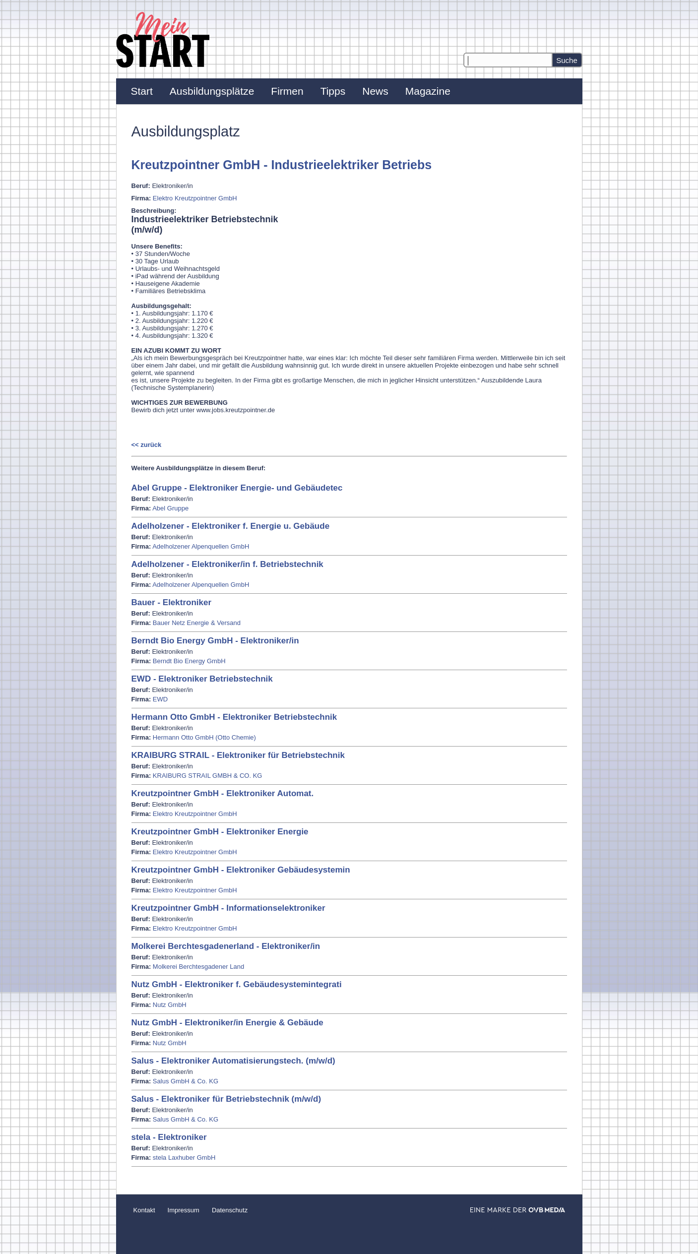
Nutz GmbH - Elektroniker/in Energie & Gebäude (227, 1022)
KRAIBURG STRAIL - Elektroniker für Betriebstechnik (238, 755)
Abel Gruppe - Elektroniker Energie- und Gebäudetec (237, 488)
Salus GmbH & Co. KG (185, 1081)
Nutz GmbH (170, 1004)
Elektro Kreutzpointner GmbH (195, 198)
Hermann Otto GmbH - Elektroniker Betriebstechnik (234, 717)
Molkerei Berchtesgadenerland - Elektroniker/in (225, 946)
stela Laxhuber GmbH (184, 1157)
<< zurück (146, 444)
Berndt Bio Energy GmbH (189, 661)
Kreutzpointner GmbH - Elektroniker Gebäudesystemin (240, 870)
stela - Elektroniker (169, 1137)
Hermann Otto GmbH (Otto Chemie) (204, 737)
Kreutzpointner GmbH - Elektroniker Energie (220, 831)
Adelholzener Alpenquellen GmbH (200, 546)
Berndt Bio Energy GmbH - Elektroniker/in (215, 640)
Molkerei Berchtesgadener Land (198, 966)
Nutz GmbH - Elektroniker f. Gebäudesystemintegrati (236, 984)
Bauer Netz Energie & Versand (197, 623)
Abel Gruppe (170, 508)
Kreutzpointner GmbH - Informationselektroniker (228, 908)
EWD (160, 699)
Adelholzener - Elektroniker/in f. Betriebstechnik (227, 564)
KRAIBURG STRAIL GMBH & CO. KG (207, 775)
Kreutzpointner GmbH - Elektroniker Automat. (222, 793)
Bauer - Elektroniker (171, 602)
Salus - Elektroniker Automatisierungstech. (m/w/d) (233, 1061)
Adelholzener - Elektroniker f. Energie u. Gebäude (230, 526)
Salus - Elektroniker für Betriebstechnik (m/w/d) (226, 1099)
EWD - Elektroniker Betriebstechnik (202, 679)
